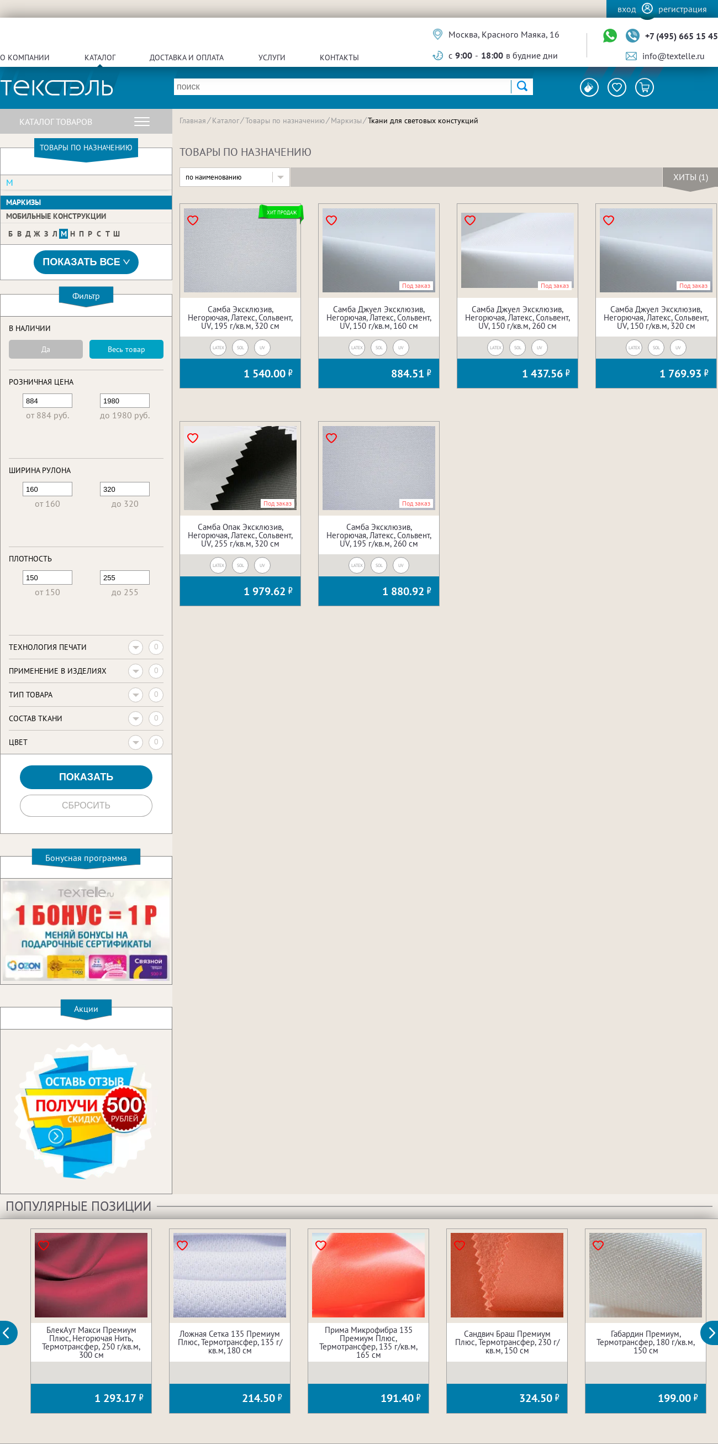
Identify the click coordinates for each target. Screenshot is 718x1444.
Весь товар (126, 349)
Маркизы (23, 202)
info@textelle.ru (673, 55)
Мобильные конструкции (56, 216)
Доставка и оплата (187, 57)
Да (45, 349)
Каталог (100, 57)
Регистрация (682, 8)
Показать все (86, 262)
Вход (626, 8)
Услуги (272, 57)
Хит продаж (281, 212)
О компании (25, 57)
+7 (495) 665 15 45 (681, 35)
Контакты (339, 57)
